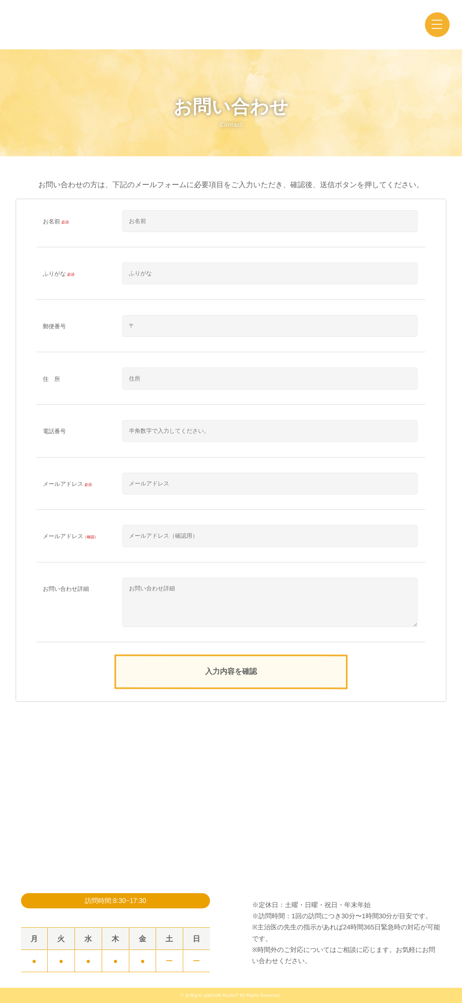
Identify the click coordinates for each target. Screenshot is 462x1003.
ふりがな (59, 274)
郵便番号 (54, 326)
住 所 (51, 379)
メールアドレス (68, 484)
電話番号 (54, 431)
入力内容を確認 (231, 671)
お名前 (56, 221)
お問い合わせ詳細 (66, 588)
